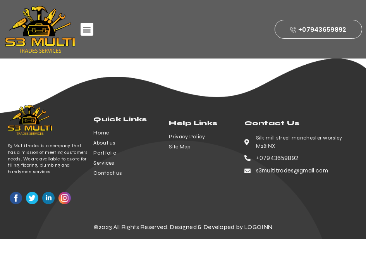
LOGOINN (258, 227)
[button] (87, 29)
